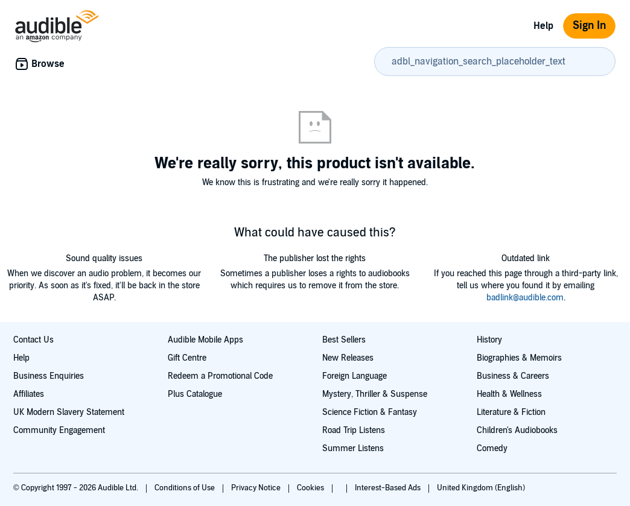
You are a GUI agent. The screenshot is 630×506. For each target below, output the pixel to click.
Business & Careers (513, 376)
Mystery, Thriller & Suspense (374, 394)
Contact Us (33, 340)
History (489, 340)
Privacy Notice (256, 488)
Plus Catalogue (195, 394)
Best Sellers (344, 340)
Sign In (589, 25)
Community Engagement (59, 430)
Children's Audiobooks (517, 430)
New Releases (348, 358)
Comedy (492, 448)
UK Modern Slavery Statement (68, 412)
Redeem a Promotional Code (220, 376)
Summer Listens (353, 448)
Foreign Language (354, 376)
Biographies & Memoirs (519, 358)
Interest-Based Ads (388, 488)
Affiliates (28, 394)
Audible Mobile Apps (205, 340)
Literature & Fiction (511, 412)
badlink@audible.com (525, 298)
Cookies (311, 488)
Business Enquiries (48, 376)
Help (543, 26)
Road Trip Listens (353, 430)
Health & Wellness (509, 394)
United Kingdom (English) (481, 488)
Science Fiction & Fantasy (369, 412)
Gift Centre (187, 358)
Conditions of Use (185, 488)
